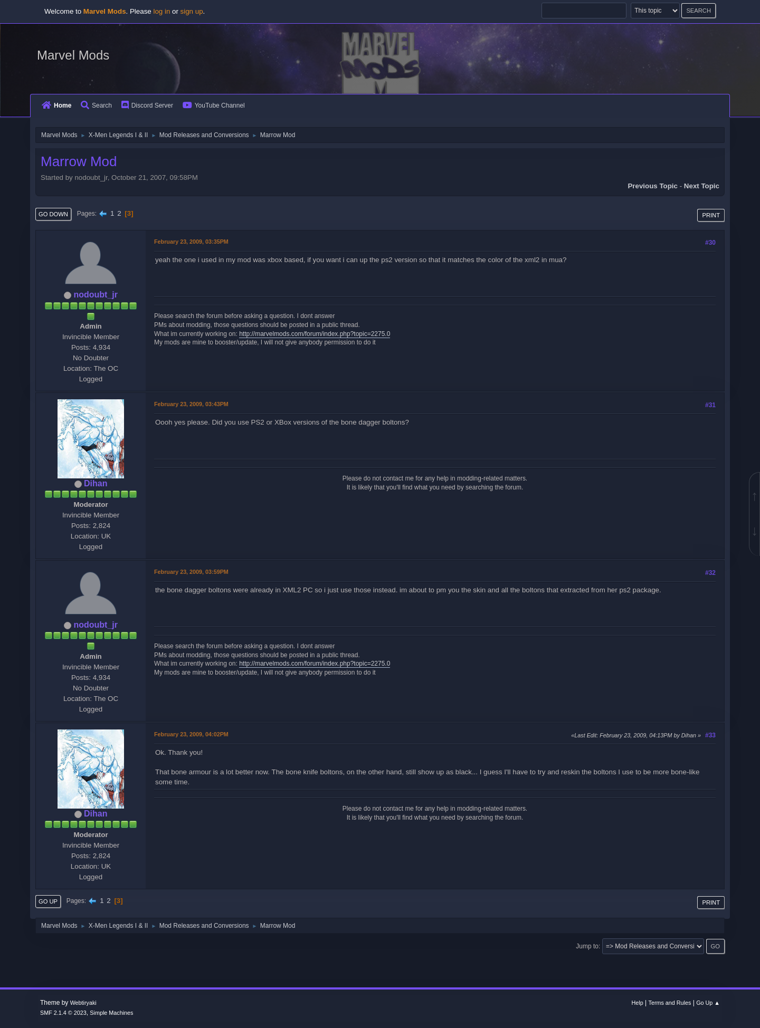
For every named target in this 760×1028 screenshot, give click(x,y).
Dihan (95, 483)
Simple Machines (111, 1013)
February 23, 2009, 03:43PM (191, 404)
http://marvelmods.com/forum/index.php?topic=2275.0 (314, 334)
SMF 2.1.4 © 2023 (63, 1013)
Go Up (48, 901)
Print (711, 215)
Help (637, 1003)
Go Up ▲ (708, 1003)
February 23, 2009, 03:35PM (191, 241)
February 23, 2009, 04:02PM (191, 734)
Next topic (701, 186)
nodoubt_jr (95, 294)
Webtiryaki (83, 1003)
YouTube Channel (214, 105)
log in (161, 11)
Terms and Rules (670, 1003)
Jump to (587, 946)
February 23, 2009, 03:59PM (191, 572)
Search (96, 105)
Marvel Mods (73, 55)
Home (56, 105)
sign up (191, 11)
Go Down (53, 214)
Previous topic (653, 186)
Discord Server (147, 105)
